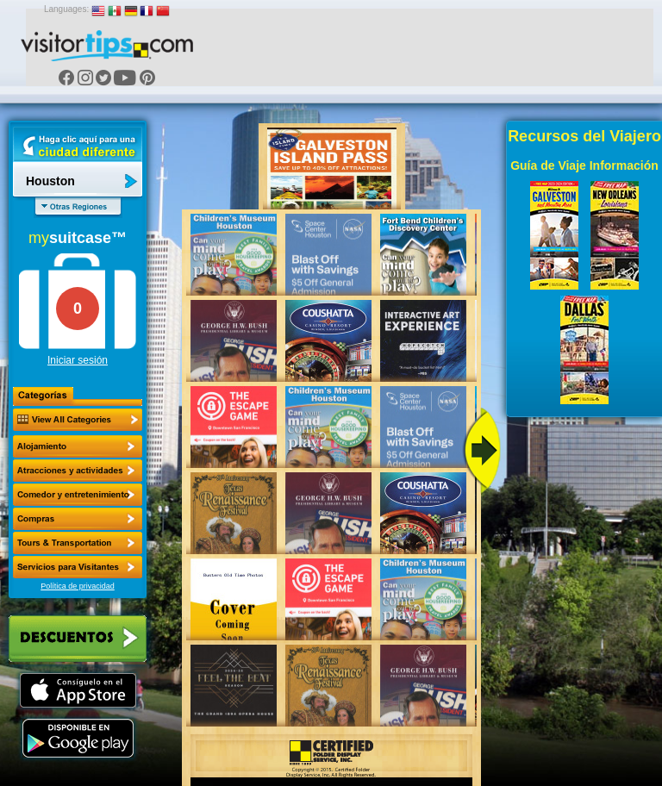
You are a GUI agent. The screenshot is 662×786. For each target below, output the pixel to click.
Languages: (66, 9)
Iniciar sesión (77, 360)
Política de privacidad (78, 586)
